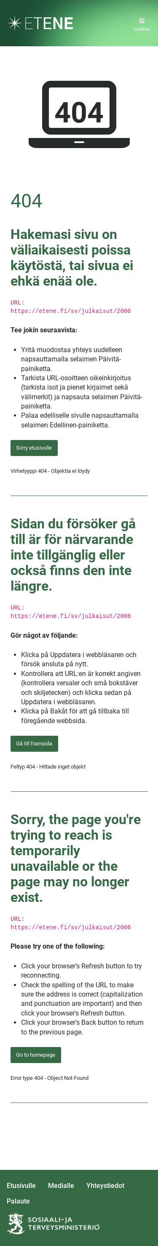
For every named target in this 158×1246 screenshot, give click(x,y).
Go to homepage (35, 1055)
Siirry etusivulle (34, 448)
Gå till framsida (34, 743)
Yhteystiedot (105, 1186)
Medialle (61, 1186)
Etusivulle (21, 1186)
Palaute (18, 1201)
